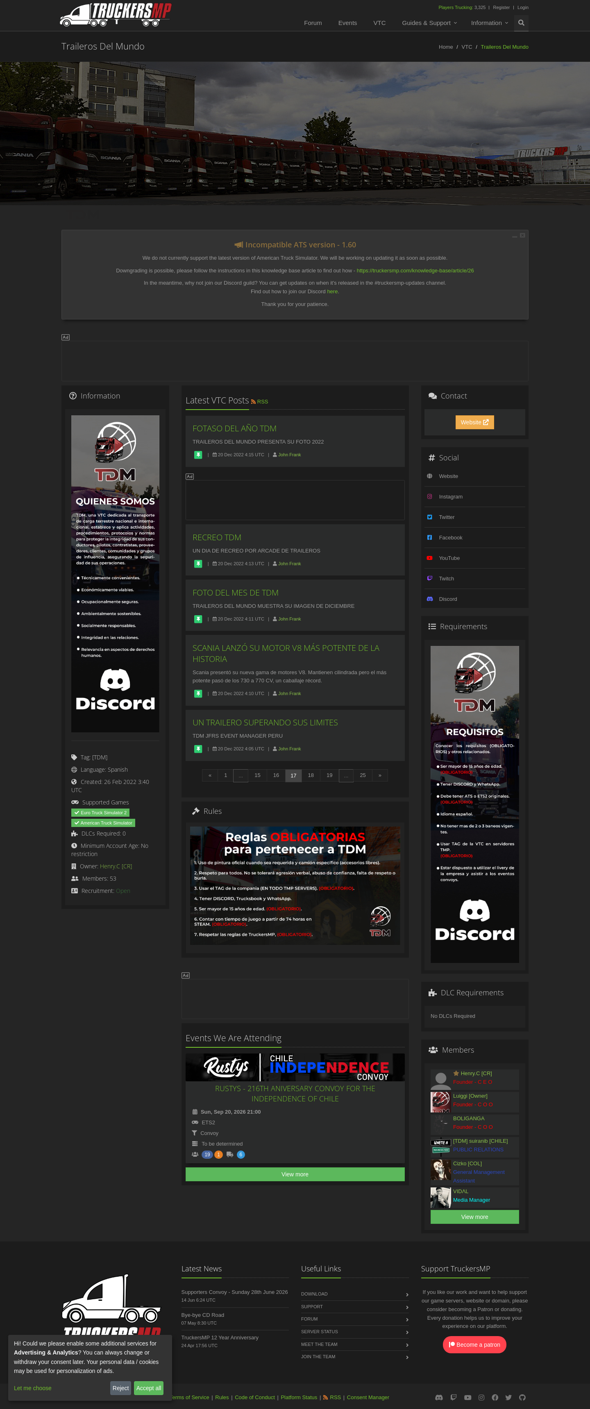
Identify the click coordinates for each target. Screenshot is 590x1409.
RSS (259, 402)
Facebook (451, 538)
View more (295, 1174)
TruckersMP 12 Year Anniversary (220, 1337)
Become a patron (474, 1344)
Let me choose (33, 1388)
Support (312, 1306)
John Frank (289, 454)
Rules (222, 1397)
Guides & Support (426, 22)
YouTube (449, 558)
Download (314, 1293)
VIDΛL (461, 1191)
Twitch (446, 578)
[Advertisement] (295, 359)
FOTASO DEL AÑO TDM (235, 428)
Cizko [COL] (467, 1163)
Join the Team (318, 1356)
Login (523, 7)
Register (501, 7)
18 (311, 775)
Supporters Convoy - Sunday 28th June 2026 (235, 1292)
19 (329, 775)
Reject (121, 1388)
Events (347, 22)
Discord (448, 599)
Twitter (446, 517)
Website (475, 422)
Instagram (451, 497)
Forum (313, 22)
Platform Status (299, 1397)
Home (446, 47)
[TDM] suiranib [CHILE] (480, 1141)
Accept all (148, 1388)
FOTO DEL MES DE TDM (236, 592)
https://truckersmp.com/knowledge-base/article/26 (415, 270)
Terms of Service (189, 1397)
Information (486, 22)
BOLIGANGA (469, 1118)
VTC (380, 22)
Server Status (319, 1331)
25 (362, 775)
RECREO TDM (217, 537)
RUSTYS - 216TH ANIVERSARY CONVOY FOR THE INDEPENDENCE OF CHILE (295, 1093)
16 (276, 775)
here (332, 291)
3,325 (462, 7)
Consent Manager (368, 1397)
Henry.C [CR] (116, 866)
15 (257, 775)
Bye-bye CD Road (203, 1315)
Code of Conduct (255, 1397)
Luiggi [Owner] (470, 1096)
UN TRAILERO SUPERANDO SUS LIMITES (265, 722)
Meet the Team (319, 1344)
